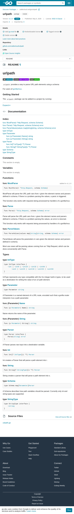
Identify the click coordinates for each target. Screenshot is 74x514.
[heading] (9, 3)
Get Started (33, 443)
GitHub (56, 471)
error (47, 211)
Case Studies (7, 451)
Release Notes (8, 478)
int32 (34, 267)
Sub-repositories (60, 451)
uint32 (41, 269)
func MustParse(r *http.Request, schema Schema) (23, 123)
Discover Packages (9, 9)
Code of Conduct (9, 486)
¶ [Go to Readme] (20, 64)
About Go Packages (61, 455)
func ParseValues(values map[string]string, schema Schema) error (29, 128)
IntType (11, 260)
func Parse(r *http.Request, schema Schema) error (23, 125)
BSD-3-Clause (57, 19)
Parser (10, 330)
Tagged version (54, 32)
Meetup (56, 482)
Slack (56, 475)
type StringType (9, 152)
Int (9, 350)
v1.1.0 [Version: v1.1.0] (8, 19)
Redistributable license (32, 32)
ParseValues (14, 229)
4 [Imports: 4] (6, 22)
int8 (17, 267)
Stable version (10, 35)
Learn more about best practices (14, 39)
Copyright (37, 494)
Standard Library (60, 448)
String (22, 319)
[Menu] (37, 58)
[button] (4, 32)
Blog (4, 471)
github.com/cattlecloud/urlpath (13, 46)
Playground (32, 448)
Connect (58, 463)
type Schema (8, 150)
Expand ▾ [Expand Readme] (6, 105)
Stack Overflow (33, 455)
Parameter (12, 285)
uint (14, 269)
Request (29, 188)
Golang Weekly (59, 486)
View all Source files (62, 417)
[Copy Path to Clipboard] (39, 9)
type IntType (8, 131)
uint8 (22, 269)
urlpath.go (7, 423)
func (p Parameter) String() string (19, 139)
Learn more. (31, 511)
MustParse (13, 183)
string (33, 233)
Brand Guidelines (9, 482)
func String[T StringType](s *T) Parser (21, 147)
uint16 (31, 269)
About (5, 463)
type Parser (7, 142)
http (23, 188)
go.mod (11, 32)
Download (6, 467)
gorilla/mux (17, 89)
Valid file (11, 32)
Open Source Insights (11, 53)
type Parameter (9, 133)
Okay (69, 510)
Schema (44, 188)
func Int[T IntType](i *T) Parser (18, 144)
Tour (29, 451)
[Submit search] (63, 3)
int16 (25, 267)
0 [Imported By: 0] (19, 22)
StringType (22, 370)
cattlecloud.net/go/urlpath (28, 9)
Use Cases (6, 448)
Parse (10, 206)
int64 (42, 267)
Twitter (56, 467)
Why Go (6, 443)
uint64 (50, 269)
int (10, 267)
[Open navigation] (69, 3)
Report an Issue (37, 504)
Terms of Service (37, 497)
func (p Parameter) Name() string (19, 136)
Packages (58, 443)
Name (22, 303)
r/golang (57, 478)
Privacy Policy (37, 500)
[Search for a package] (38, 3)
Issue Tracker (7, 475)
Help (30, 458)
